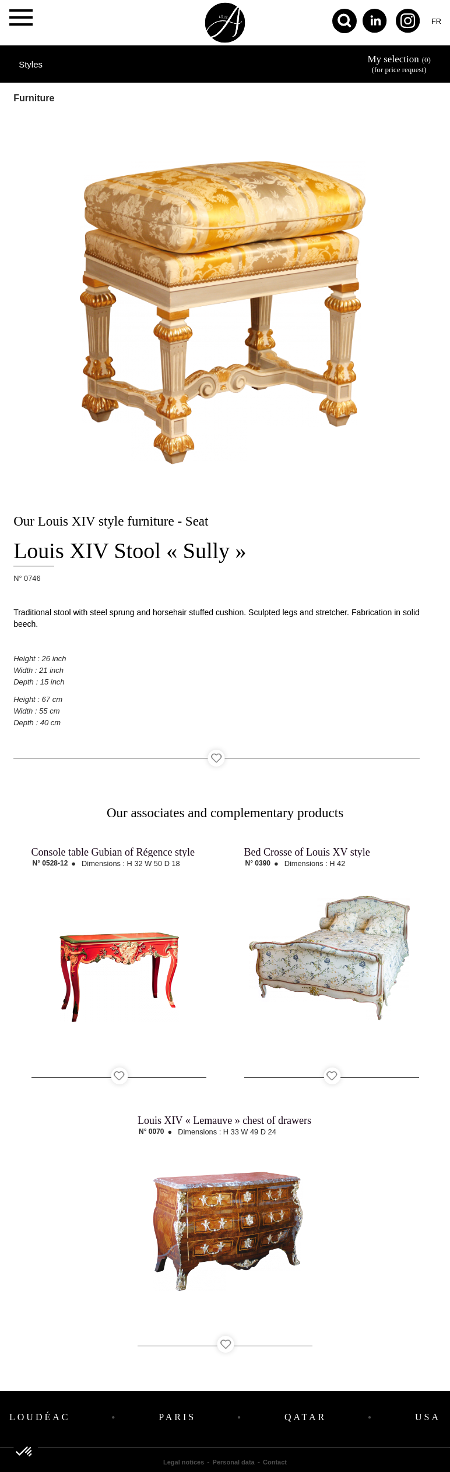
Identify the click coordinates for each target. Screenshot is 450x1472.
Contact (275, 1462)
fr (436, 21)
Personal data (234, 1462)
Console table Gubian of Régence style (113, 852)
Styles (31, 64)
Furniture (33, 98)
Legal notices (183, 1462)
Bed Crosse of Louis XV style (307, 852)
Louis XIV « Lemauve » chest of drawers (224, 1120)
